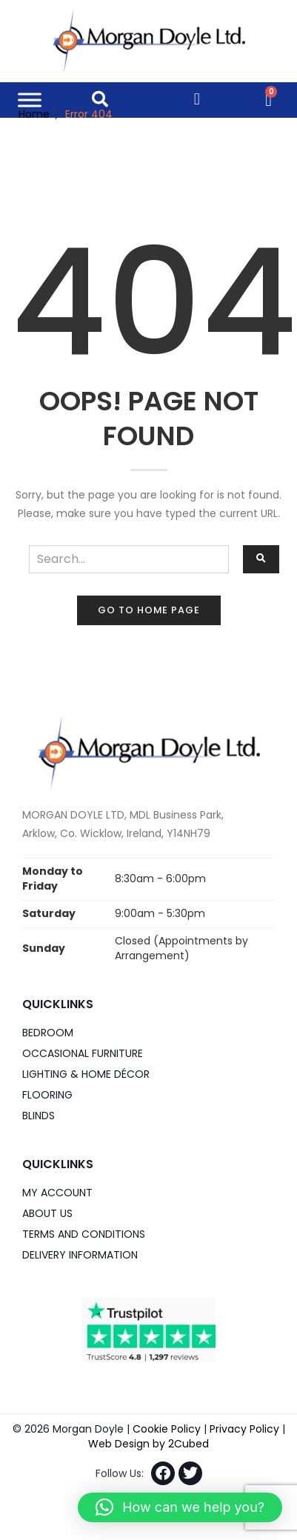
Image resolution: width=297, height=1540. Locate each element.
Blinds (38, 1115)
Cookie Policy (167, 1428)
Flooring (47, 1094)
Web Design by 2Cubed (148, 1443)
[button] (180, 1507)
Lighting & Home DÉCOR (86, 1074)
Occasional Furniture (82, 1053)
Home (34, 114)
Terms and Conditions (83, 1234)
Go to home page (149, 610)
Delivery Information (80, 1254)
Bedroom (47, 1032)
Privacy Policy (244, 1428)
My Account (57, 1192)
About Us (47, 1213)
